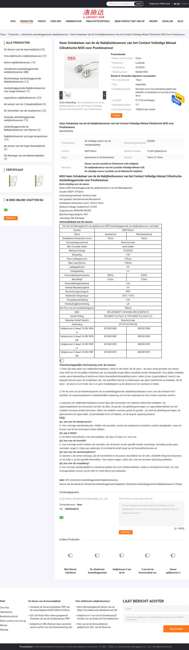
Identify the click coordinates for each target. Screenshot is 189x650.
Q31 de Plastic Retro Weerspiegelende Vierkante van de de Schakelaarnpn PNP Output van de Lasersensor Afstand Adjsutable (50, 617)
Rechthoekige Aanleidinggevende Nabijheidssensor (22, 80)
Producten (26, 21)
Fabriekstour (74, 21)
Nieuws (153, 21)
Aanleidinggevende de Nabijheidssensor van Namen (20, 128)
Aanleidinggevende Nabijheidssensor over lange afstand (24, 90)
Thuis (2, 34)
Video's (42, 21)
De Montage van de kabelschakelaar (24, 155)
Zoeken (139, 4)
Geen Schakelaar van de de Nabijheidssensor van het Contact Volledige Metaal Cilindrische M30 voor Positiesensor (81, 105)
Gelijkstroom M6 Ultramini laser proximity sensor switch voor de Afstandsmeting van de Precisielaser (51, 626)
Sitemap (4, 629)
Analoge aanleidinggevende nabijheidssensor (19, 119)
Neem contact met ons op (130, 21)
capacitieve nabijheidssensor (20, 97)
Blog (180, 21)
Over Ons (55, 21)
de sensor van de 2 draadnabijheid (23, 104)
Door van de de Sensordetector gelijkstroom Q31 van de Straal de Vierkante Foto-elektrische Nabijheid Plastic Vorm (95, 626)
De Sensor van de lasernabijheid (22, 49)
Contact (116, 115)
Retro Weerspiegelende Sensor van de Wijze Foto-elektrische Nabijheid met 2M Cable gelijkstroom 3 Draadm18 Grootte (97, 609)
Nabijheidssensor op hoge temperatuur (25, 136)
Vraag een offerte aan (159, 3)
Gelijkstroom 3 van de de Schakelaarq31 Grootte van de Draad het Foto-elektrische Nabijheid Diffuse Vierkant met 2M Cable (97, 617)
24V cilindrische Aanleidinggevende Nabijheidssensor (91, 480)
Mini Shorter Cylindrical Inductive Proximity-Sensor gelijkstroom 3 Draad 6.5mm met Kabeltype (70, 571)
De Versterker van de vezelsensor (22, 110)
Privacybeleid (25, 646)
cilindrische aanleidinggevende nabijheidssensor (44, 34)
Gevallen (167, 21)
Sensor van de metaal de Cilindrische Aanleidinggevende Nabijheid (91, 484)
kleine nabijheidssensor (17, 62)
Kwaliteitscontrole (98, 21)
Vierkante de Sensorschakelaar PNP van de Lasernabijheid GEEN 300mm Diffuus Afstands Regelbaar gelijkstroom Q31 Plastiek (50, 609)
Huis (12, 21)
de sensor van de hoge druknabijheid (24, 145)
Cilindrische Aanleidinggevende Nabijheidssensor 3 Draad (154, 484)
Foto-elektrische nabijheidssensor (23, 56)
